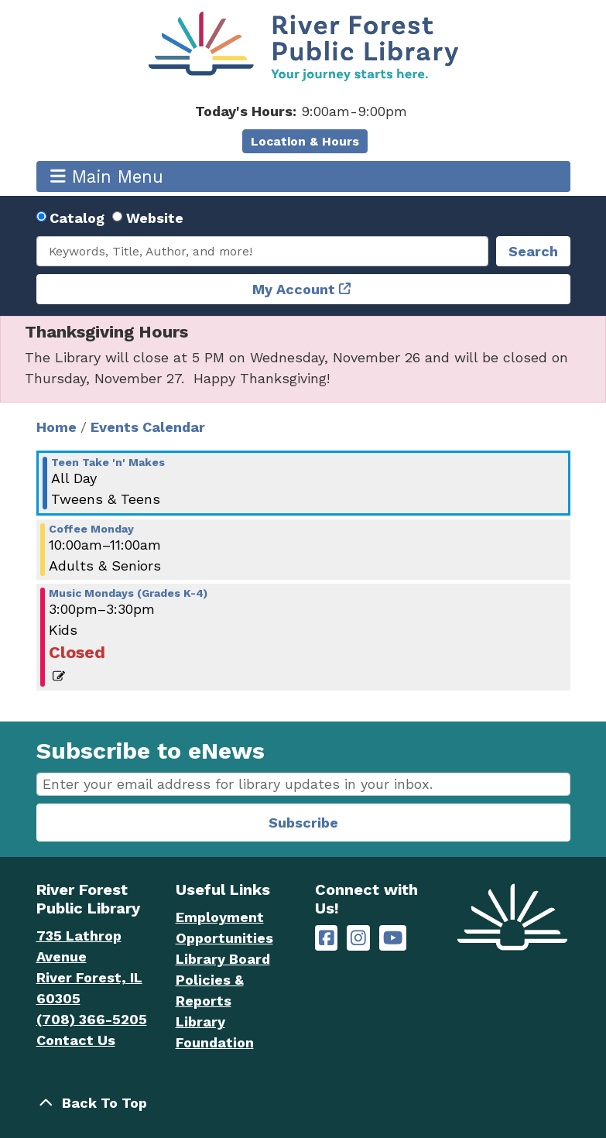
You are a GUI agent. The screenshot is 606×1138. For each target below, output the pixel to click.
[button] (301, 111)
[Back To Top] (303, 1103)
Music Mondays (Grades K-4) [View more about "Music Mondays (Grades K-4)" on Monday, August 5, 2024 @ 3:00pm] (128, 593)
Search (533, 251)
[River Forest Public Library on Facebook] (326, 938)
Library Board (223, 959)
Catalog (77, 218)
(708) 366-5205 (91, 1019)
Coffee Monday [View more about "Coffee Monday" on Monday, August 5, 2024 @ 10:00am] (91, 528)
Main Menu (106, 176)
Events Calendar (148, 427)
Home (56, 427)
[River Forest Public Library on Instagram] (358, 938)
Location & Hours (305, 141)
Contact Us (75, 1040)
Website (154, 218)
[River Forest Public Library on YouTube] (392, 938)
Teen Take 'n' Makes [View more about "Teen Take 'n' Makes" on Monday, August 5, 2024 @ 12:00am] (108, 462)
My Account (293, 289)
